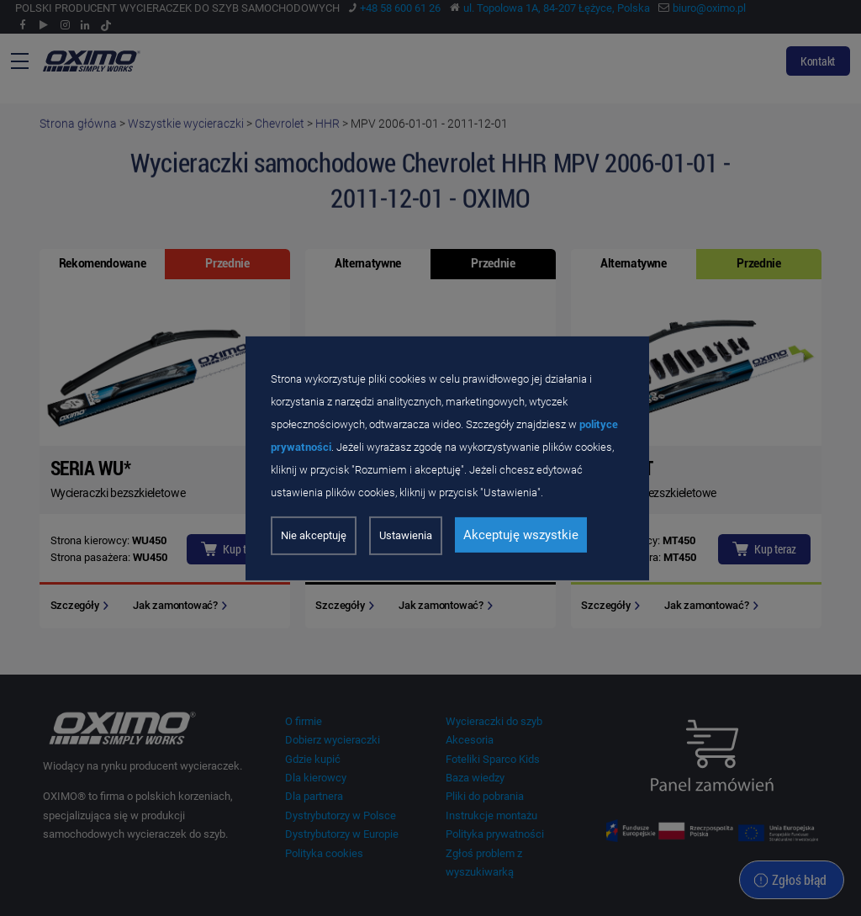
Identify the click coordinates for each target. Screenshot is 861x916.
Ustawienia (405, 535)
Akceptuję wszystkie (520, 535)
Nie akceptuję (313, 535)
